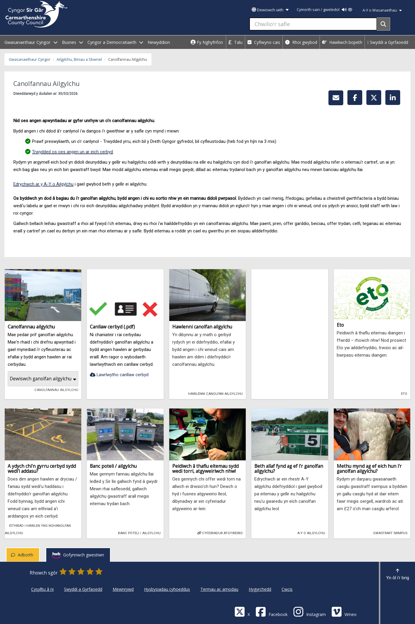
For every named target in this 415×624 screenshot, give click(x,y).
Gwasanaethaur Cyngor (29, 59)
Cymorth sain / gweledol (324, 9)
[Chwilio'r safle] (313, 24)
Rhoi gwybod (301, 42)
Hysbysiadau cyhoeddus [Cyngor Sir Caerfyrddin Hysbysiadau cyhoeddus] (167, 589)
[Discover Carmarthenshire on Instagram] (309, 611)
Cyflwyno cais (264, 42)
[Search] (383, 24)
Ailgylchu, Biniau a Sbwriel (79, 59)
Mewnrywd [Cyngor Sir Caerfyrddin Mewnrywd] (123, 589)
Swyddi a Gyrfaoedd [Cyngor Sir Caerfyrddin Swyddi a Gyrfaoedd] (83, 589)
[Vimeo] (344, 611)
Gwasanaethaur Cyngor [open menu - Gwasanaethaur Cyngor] (31, 42)
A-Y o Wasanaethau (382, 10)
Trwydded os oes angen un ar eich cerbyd (72, 151)
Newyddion (159, 42)
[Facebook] (271, 611)
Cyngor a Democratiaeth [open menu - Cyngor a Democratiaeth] (115, 42)
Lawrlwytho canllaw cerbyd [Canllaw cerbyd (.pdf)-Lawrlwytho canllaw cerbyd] (119, 374)
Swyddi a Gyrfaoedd (387, 42)
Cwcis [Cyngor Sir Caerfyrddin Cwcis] (287, 589)
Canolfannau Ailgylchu (54, 389)
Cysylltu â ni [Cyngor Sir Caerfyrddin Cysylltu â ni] (42, 589)
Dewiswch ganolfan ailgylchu (43, 379)
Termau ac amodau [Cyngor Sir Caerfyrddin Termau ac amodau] (219, 589)
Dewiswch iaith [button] (270, 9)
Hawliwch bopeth (342, 42)
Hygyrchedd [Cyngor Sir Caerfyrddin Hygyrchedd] (260, 589)
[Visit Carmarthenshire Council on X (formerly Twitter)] (242, 611)
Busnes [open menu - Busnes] (72, 42)
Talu (235, 42)
